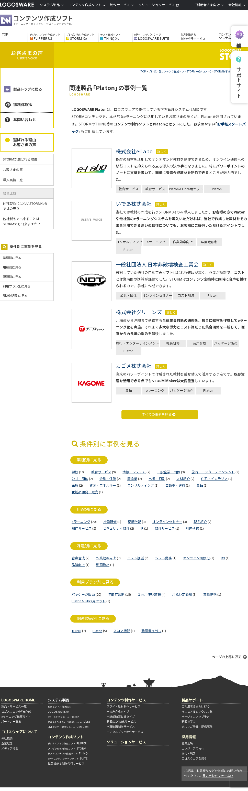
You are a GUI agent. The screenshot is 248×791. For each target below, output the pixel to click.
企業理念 (7, 743)
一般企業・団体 (168, 472)
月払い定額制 (182, 594)
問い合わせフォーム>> (217, 776)
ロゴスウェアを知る (194, 758)
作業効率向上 (183, 242)
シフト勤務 (163, 558)
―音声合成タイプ (118, 711)
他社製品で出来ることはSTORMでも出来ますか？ (24, 221)
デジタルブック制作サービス (125, 732)
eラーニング (156, 242)
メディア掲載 (9, 748)
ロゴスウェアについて (19, 732)
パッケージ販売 (226, 343)
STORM (67, 748)
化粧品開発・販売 (85, 492)
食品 (128, 390)
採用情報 (189, 737)
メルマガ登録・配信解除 (197, 727)
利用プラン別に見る (16, 286)
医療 (75, 485)
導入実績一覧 (13, 180)
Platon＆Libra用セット (186, 189)
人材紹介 (183, 479)
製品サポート (192, 700)
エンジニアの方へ (193, 748)
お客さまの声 (13, 170)
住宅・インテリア (214, 479)
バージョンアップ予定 (196, 717)
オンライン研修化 (196, 558)
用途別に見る (12, 267)
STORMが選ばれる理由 (20, 159)
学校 (75, 472)
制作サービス (82, 528)
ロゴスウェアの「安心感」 (16, 711)
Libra (69, 721)
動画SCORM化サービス (121, 721)
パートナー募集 (11, 721)
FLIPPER (67, 743)
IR (142, 528)
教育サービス (129, 189)
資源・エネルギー (102, 485)
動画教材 (102, 565)
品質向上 (78, 565)
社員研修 (172, 343)
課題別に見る (12, 277)
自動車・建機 (175, 485)
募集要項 (187, 743)
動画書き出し (151, 631)
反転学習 (134, 522)
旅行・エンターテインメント (137, 343)
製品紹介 (200, 522)
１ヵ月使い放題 (149, 594)
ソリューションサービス (158, 5)
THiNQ (76, 631)
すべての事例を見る (159, 414)
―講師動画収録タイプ (121, 717)
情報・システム (134, 472)
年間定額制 (209, 242)
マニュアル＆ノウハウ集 (197, 711)
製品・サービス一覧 (14, 706)
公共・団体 (128, 295)
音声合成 (199, 343)
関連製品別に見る (15, 296)
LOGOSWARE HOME (18, 700)
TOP (5, 34)
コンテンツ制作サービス (126, 700)
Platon (217, 189)
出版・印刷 (157, 479)
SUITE (67, 758)
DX (223, 558)
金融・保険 (107, 479)
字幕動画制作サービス (121, 727)
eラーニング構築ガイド (16, 717)
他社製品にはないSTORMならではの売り (25, 206)
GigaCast (68, 727)
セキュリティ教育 (116, 528)
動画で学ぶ (189, 721)
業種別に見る (12, 258)
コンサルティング (129, 242)
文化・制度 (189, 753)
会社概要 (7, 738)
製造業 (132, 479)
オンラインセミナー (157, 295)
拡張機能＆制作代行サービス (193, 37)
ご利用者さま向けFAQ (196, 706)
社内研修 (192, 528)
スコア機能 (122, 631)
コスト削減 (186, 295)
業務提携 (210, 594)
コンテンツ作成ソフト (44, 21)
